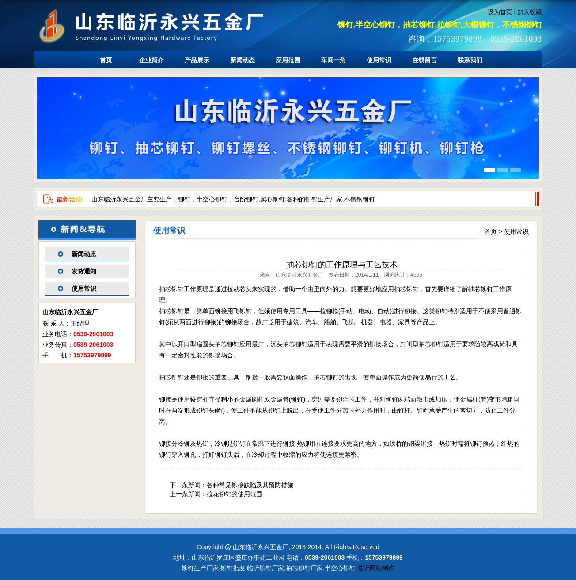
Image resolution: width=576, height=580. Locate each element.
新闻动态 (242, 60)
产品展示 (197, 60)
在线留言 (424, 60)
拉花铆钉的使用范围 (234, 493)
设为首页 (500, 11)
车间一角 (333, 60)
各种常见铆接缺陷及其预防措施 (250, 485)
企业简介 (151, 60)
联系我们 (470, 60)
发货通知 (84, 271)
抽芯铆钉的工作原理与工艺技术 (342, 264)
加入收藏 (529, 11)
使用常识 (379, 60)
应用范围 (288, 60)
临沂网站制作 (375, 568)
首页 (106, 60)
